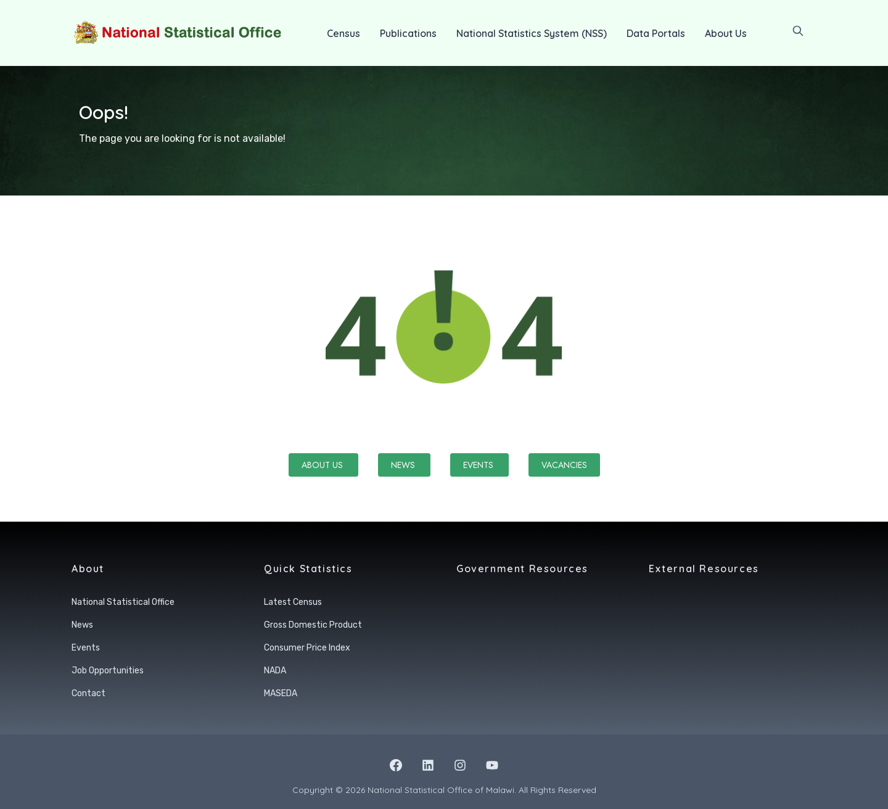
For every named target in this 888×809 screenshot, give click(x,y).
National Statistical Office (123, 602)
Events (479, 465)
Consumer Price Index (307, 648)
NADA (275, 670)
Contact (88, 693)
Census (343, 33)
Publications (408, 33)
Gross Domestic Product (313, 625)
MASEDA (280, 693)
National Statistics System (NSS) (531, 33)
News (404, 465)
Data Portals (656, 33)
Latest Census (293, 602)
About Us (726, 33)
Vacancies (564, 465)
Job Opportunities (108, 670)
